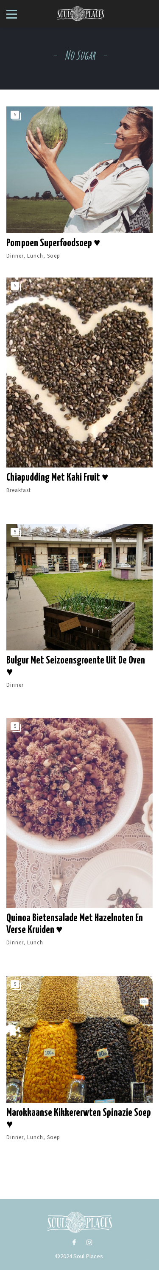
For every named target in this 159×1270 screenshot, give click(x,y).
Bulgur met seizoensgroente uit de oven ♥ (75, 666)
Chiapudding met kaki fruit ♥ (57, 478)
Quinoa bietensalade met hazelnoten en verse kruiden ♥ (74, 924)
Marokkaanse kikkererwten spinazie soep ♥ (78, 1119)
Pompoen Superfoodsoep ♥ (53, 243)
